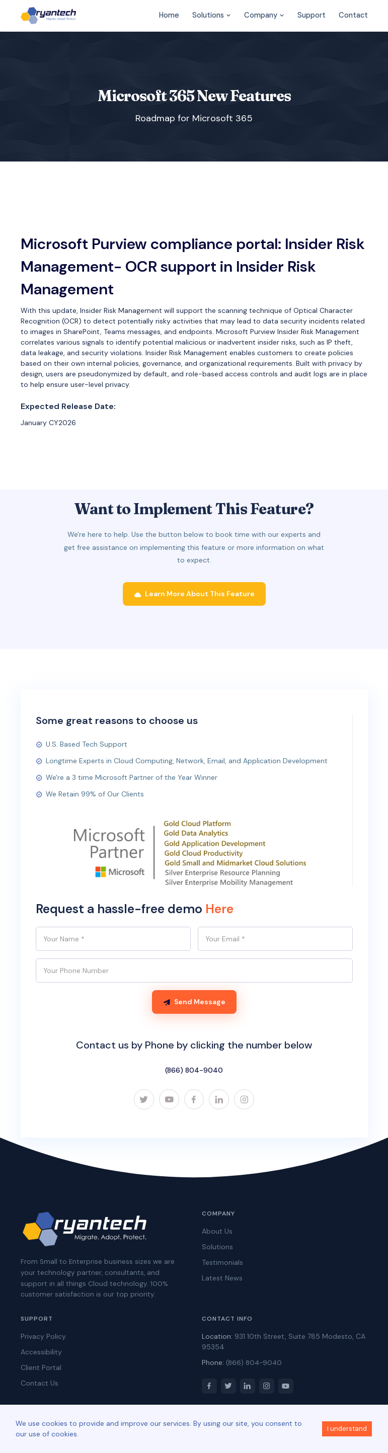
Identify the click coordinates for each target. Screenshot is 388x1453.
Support (311, 15)
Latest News (222, 1278)
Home (169, 15)
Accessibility (41, 1352)
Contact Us (39, 1384)
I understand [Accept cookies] (347, 1428)
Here (219, 909)
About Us (217, 1232)
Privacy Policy (43, 1337)
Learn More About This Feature (194, 594)
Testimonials (222, 1263)
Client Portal (41, 1368)
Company (264, 15)
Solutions (211, 15)
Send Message (194, 1002)
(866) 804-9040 (194, 1070)
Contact (353, 15)
